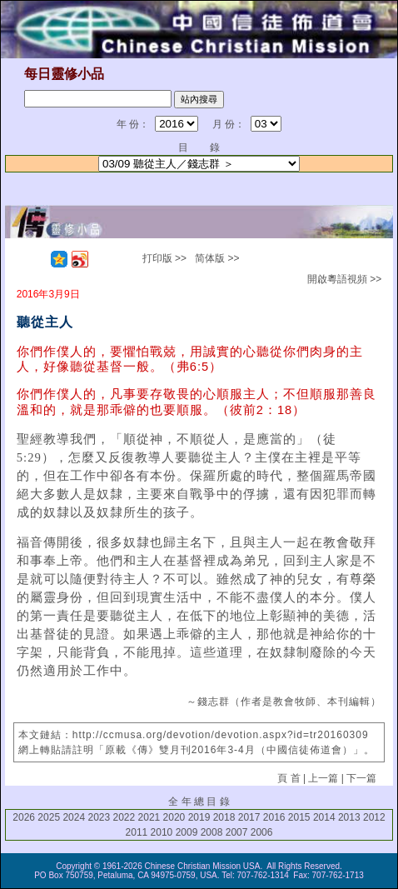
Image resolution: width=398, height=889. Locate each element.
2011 (137, 832)
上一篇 (323, 778)
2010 (162, 832)
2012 (374, 817)
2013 (349, 817)
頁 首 (288, 778)
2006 (262, 832)
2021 (149, 817)
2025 (48, 817)
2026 (23, 817)
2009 (187, 832)
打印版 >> (164, 258)
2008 (212, 832)
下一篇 (361, 778)
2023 (98, 817)
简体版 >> (217, 258)
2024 (73, 817)
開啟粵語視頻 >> (344, 279)
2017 (249, 817)
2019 (199, 817)
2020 (174, 817)
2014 (324, 817)
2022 (124, 817)
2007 (237, 832)
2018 (224, 817)
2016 (274, 817)
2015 (299, 817)
